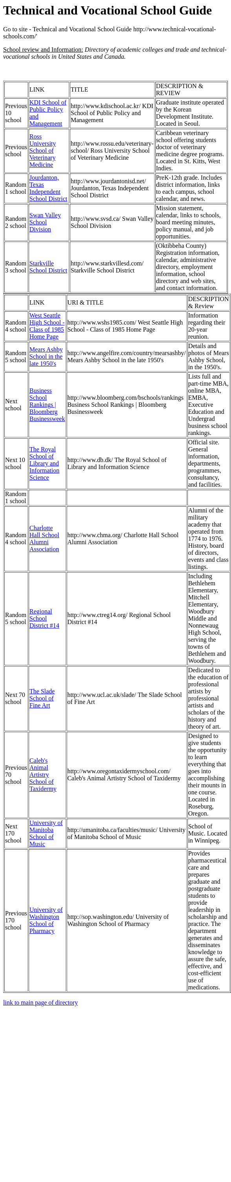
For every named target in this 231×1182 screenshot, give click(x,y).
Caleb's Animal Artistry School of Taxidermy (42, 774)
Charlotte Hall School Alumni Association (44, 538)
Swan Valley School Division (45, 222)
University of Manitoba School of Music (46, 833)
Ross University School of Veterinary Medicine (42, 150)
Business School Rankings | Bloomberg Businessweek (47, 404)
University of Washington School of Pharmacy (46, 920)
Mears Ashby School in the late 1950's (46, 356)
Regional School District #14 (44, 618)
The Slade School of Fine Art (42, 698)
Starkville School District (48, 267)
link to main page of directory (40, 1002)
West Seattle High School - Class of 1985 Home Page (47, 326)
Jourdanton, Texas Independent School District (48, 188)
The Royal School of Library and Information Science (44, 463)
